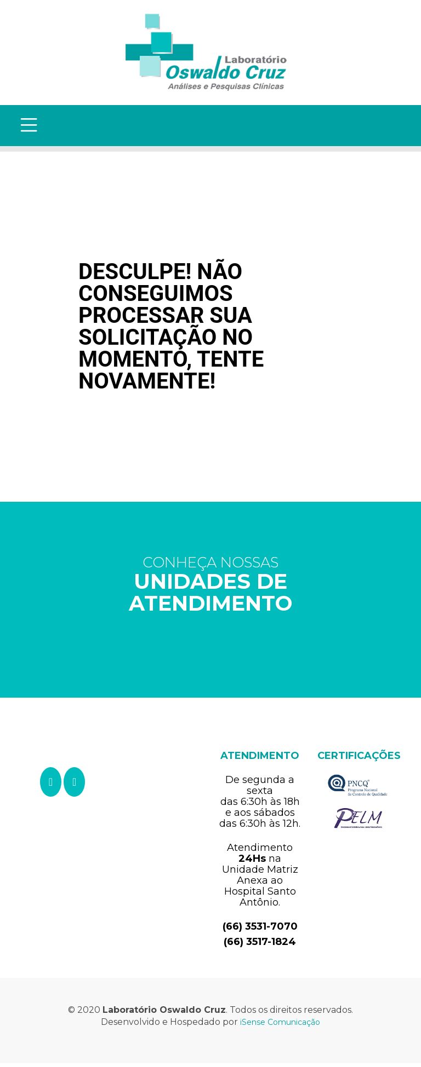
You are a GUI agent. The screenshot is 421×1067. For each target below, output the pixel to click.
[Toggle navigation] (30, 127)
